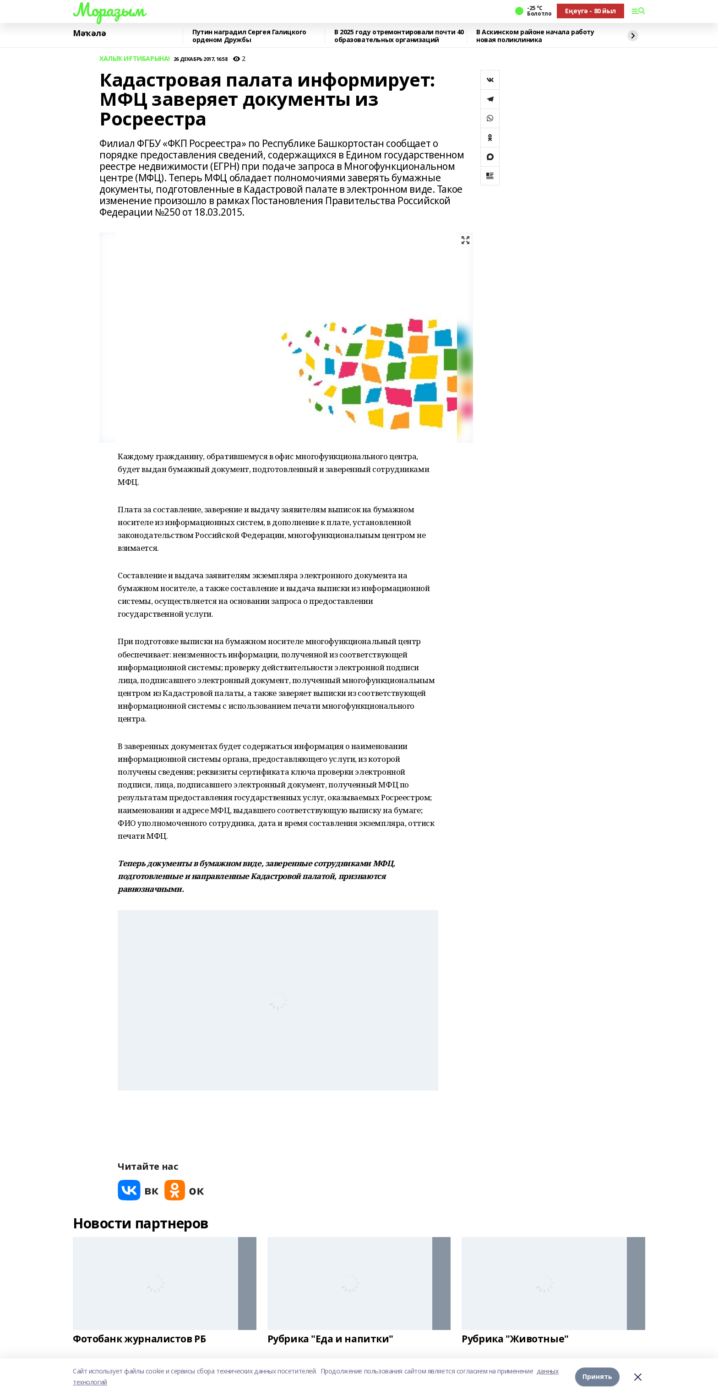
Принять (597, 1376)
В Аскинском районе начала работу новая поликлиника (535, 35)
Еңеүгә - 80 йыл (590, 10)
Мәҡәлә (89, 33)
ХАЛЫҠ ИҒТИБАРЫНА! (134, 59)
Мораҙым (108, 9)
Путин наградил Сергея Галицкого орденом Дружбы (249, 35)
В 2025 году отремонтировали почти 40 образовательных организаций (399, 35)
